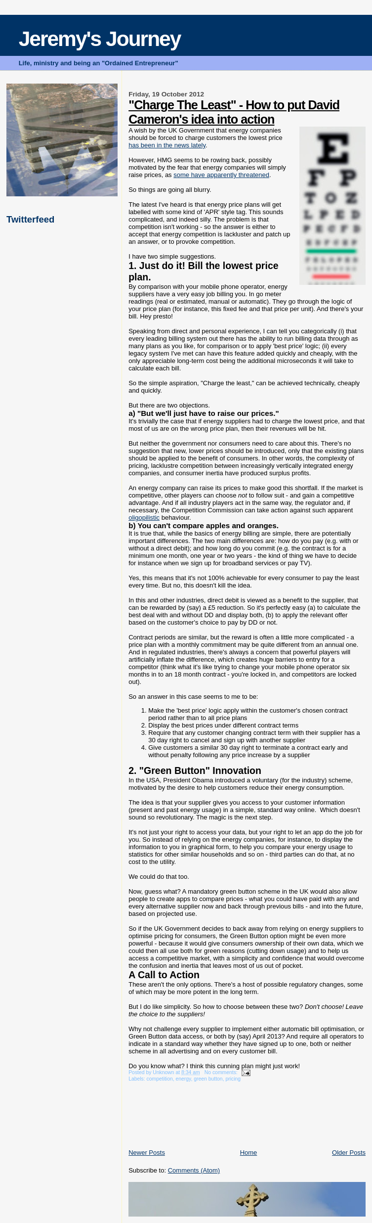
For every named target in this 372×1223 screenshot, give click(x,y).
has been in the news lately (167, 145)
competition (160, 1079)
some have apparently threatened (221, 175)
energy (183, 1079)
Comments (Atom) (194, 1170)
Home (248, 1152)
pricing (233, 1079)
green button (208, 1079)
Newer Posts (146, 1152)
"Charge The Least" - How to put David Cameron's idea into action (233, 112)
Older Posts (349, 1152)
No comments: (222, 1072)
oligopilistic (144, 517)
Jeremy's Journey (100, 38)
